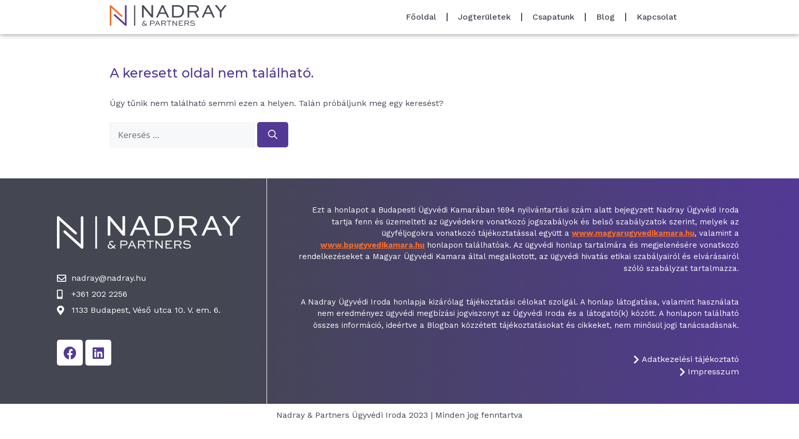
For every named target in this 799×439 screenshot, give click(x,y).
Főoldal (421, 17)
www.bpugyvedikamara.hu (372, 245)
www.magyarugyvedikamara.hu (633, 233)
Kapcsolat (657, 17)
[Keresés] (272, 134)
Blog (605, 17)
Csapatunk (553, 17)
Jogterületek (484, 17)
